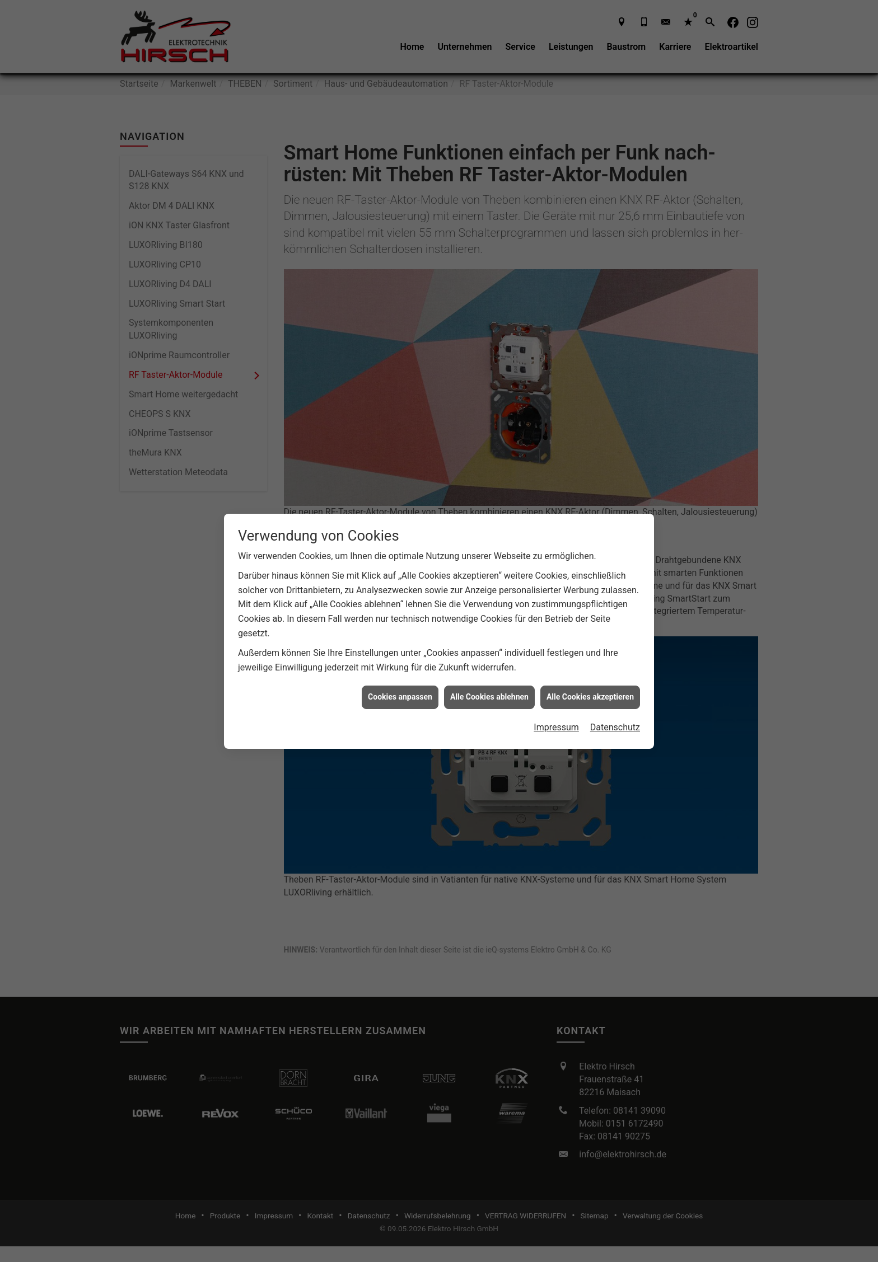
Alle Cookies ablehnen (489, 643)
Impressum (556, 673)
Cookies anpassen (400, 643)
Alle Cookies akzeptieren (590, 643)
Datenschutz (615, 673)
